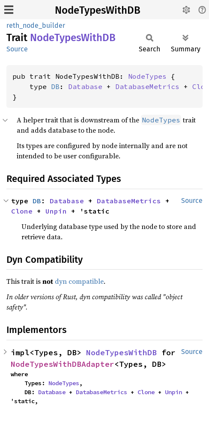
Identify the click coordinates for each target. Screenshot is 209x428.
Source (17, 49)
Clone (22, 211)
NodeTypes (147, 76)
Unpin (56, 211)
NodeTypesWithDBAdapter (62, 364)
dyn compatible (79, 281)
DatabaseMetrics (147, 86)
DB (55, 86)
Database (85, 86)
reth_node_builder (35, 25)
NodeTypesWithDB (97, 10)
